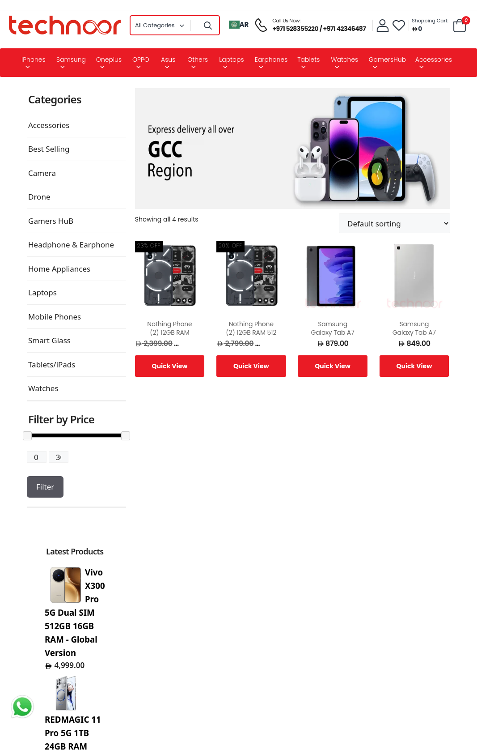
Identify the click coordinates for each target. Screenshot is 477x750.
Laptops (231, 59)
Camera (42, 173)
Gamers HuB (50, 221)
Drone (39, 197)
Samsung (71, 59)
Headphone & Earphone (71, 244)
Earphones (271, 59)
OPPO (140, 59)
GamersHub (387, 59)
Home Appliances (59, 269)
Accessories (433, 59)
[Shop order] (394, 223)
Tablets (308, 59)
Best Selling (48, 149)
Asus (168, 59)
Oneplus (109, 59)
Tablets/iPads (51, 364)
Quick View (170, 366)
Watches (344, 59)
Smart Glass (49, 340)
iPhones (33, 59)
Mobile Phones (54, 316)
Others (197, 59)
